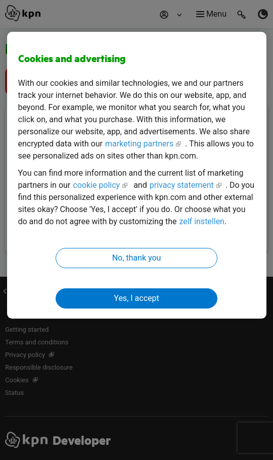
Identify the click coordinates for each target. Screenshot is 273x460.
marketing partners (139, 143)
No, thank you (136, 258)
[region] (136, 175)
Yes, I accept (136, 298)
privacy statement (182, 185)
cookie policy (96, 185)
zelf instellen (201, 221)
